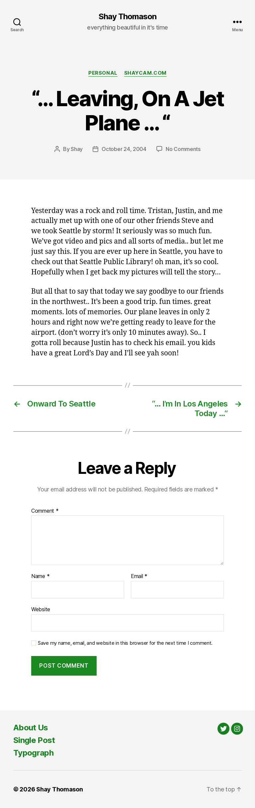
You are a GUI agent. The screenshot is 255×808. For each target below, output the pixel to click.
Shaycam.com (145, 73)
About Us (30, 727)
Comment (45, 511)
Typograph (33, 753)
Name (40, 576)
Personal (102, 73)
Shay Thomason (127, 17)
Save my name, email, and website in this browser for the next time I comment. (125, 643)
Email (139, 576)
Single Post (34, 740)
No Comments (183, 149)
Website (40, 609)
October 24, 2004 (124, 149)
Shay (77, 149)
